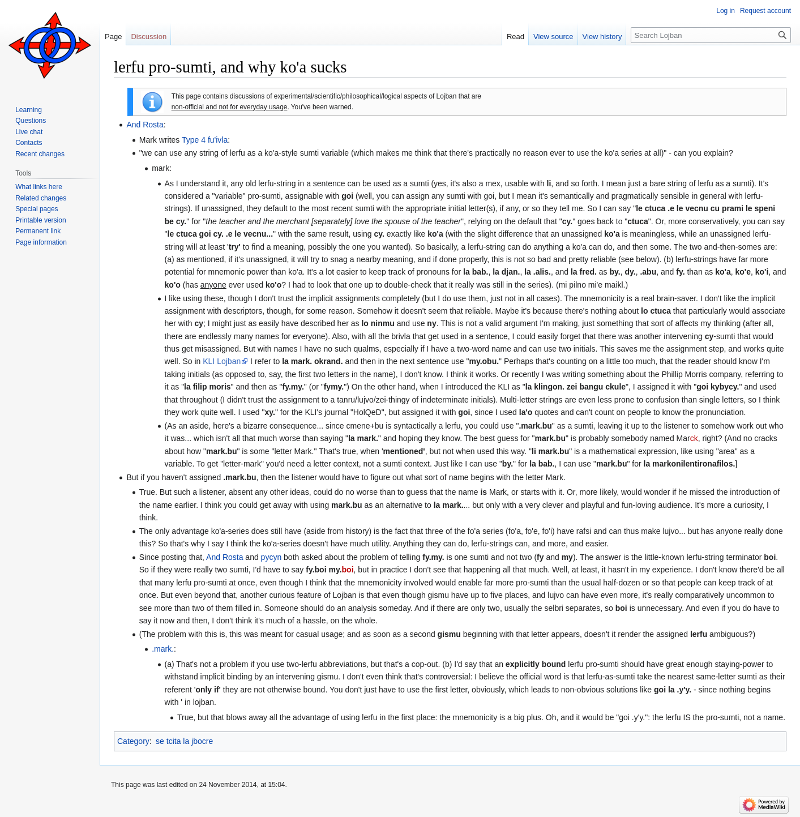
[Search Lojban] (711, 35)
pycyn (271, 557)
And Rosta (144, 124)
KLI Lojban (222, 361)
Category (133, 741)
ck (694, 438)
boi (348, 569)
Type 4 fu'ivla (205, 139)
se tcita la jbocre (184, 741)
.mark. (163, 648)
